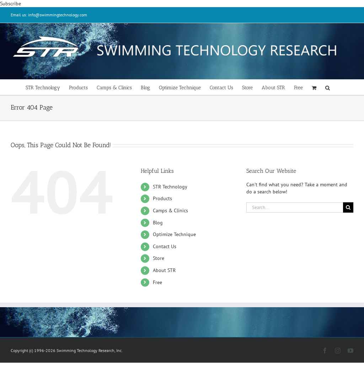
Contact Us (164, 246)
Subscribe (10, 3)
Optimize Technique (174, 234)
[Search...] (294, 207)
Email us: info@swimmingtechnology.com (49, 14)
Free (157, 282)
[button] (327, 87)
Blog (158, 222)
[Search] (348, 207)
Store (158, 258)
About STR (164, 270)
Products (162, 198)
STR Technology (170, 186)
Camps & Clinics (170, 210)
